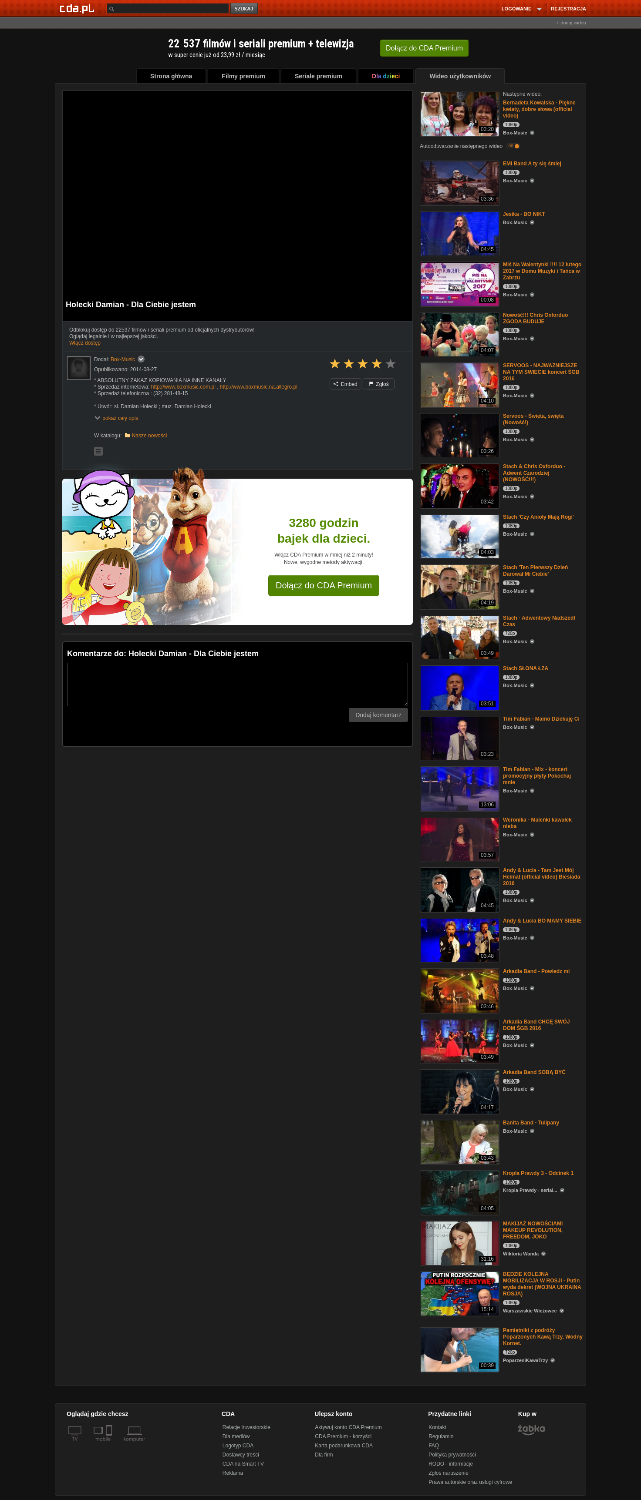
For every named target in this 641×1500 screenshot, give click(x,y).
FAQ (433, 1446)
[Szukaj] (167, 8)
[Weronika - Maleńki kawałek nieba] (459, 839)
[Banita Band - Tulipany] (459, 1142)
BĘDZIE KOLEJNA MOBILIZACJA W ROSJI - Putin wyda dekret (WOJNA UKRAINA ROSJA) (542, 1284)
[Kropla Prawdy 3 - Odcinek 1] (459, 1192)
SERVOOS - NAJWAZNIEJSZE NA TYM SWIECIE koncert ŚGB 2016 (541, 372)
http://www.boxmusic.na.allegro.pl (258, 387)
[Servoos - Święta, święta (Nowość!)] (459, 435)
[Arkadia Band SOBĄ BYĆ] (459, 1091)
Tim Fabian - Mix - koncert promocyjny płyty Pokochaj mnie (537, 775)
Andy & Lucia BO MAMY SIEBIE (542, 921)
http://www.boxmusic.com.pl (183, 387)
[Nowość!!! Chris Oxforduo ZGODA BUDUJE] (459, 334)
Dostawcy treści (241, 1455)
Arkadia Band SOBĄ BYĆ (534, 1072)
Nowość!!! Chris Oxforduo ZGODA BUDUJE (535, 318)
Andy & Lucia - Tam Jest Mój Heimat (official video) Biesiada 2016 (541, 876)
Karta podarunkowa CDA (344, 1446)
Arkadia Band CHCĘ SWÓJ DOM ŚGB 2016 (536, 1025)
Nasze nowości (149, 436)
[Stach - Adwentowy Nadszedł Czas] (459, 637)
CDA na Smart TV (243, 1464)
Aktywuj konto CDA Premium (348, 1427)
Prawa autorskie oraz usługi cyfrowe (470, 1482)
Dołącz (424, 48)
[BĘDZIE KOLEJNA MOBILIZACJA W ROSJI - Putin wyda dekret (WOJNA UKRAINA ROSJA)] (459, 1293)
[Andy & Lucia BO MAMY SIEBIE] (459, 940)
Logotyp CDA (238, 1446)
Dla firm (324, 1455)
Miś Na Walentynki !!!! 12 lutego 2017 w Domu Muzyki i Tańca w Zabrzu (542, 271)
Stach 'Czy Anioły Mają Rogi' (538, 517)
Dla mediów (236, 1436)
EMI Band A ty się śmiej (532, 164)
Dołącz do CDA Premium (324, 585)
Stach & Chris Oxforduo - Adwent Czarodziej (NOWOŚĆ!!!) (534, 473)
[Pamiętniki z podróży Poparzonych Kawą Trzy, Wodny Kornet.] (459, 1349)
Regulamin (440, 1436)
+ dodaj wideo (571, 22)
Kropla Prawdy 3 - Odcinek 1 (538, 1173)
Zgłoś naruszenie (448, 1473)
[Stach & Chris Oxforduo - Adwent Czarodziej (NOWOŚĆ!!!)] (459, 485)
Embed (345, 384)
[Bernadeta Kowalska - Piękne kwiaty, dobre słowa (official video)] (459, 113)
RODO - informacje (450, 1464)
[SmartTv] (110, 1444)
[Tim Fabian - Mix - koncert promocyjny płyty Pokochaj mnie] (459, 788)
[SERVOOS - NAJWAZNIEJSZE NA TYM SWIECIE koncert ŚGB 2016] (459, 384)
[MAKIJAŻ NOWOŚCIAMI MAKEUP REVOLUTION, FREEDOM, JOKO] (459, 1243)
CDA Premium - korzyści (343, 1436)
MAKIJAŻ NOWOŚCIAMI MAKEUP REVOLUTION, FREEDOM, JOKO (533, 1230)
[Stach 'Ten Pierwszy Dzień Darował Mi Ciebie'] (459, 586)
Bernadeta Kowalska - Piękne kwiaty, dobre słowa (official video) (539, 109)
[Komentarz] (237, 684)
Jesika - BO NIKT (524, 214)
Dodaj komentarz (378, 714)
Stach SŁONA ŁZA (525, 668)
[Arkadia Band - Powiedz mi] (459, 990)
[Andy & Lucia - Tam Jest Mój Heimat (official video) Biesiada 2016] (459, 889)
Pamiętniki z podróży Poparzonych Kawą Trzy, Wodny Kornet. (543, 1336)
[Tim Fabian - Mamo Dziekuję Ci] (459, 738)
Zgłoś (379, 384)
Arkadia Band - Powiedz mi (536, 971)
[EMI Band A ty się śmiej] (459, 183)
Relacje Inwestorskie (246, 1427)
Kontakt (437, 1427)
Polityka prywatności (452, 1455)
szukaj (244, 9)
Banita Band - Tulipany (531, 1123)
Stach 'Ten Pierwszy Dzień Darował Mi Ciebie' (535, 570)
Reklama (233, 1473)
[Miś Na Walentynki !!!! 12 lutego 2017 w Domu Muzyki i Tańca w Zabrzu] (459, 283)
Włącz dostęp (85, 343)
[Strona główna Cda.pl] (78, 8)
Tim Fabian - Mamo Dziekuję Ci (541, 719)
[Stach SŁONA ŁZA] (459, 687)
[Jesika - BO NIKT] (459, 233)
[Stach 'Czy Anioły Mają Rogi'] (459, 536)
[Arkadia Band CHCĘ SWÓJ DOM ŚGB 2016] (459, 1041)
